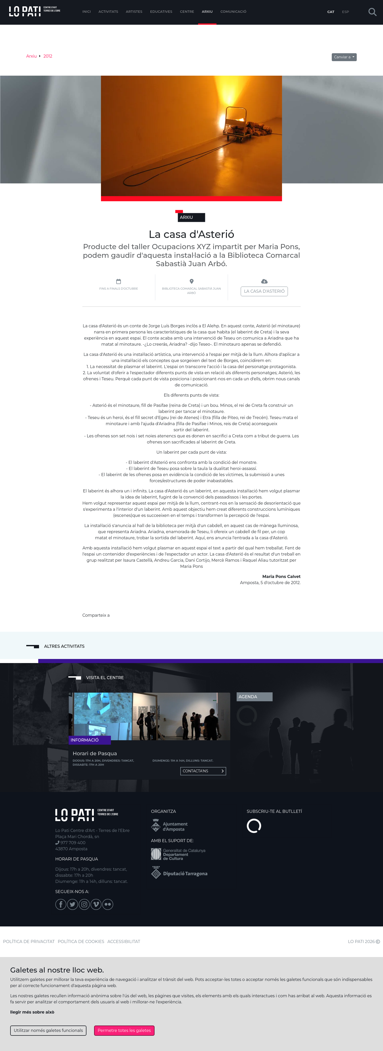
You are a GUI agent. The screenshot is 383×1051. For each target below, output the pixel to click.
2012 (47, 56)
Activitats (108, 12)
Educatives (161, 12)
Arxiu (207, 12)
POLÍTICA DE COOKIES (81, 941)
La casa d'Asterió (264, 291)
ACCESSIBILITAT (123, 941)
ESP (345, 12)
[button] (372, 12)
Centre (187, 12)
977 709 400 (70, 842)
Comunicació (234, 12)
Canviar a (342, 57)
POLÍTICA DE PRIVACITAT (29, 941)
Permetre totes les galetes (124, 1030)
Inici (86, 12)
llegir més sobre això (32, 1012)
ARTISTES (134, 12)
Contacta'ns (203, 771)
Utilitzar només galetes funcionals (48, 1030)
